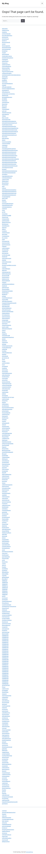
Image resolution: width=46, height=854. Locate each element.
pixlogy (4, 296)
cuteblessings (5, 438)
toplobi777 (5, 78)
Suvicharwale (5, 445)
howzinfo (4, 707)
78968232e (5, 582)
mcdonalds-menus (7, 56)
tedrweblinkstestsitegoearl (9, 133)
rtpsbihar (4, 32)
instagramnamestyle (7, 797)
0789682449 (5, 661)
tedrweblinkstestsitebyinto (9, 121)
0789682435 (5, 639)
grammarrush (5, 500)
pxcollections (5, 406)
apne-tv (4, 565)
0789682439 (5, 646)
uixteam (4, 282)
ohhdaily (4, 419)
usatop (4, 563)
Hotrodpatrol (5, 114)
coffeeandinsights (6, 73)
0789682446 (5, 656)
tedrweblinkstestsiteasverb (9, 152)
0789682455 (5, 671)
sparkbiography (6, 493)
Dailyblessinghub (6, 442)
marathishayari (6, 773)
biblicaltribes (5, 138)
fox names (5, 238)
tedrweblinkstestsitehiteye (9, 157)
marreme (4, 263)
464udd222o (5, 572)
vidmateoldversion (7, 352)
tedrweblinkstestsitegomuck (9, 123)
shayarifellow (5, 531)
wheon (4, 538)
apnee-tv (4, 40)
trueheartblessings (7, 755)
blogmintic (5, 562)
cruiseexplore (5, 236)
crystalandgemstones (7, 819)
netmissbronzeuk (6, 258)
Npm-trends (5, 118)
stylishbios (5, 508)
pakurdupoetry (6, 375)
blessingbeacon (6, 625)
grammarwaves (6, 244)
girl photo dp (5, 358)
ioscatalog (4, 214)
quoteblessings (6, 435)
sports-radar (5, 327)
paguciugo (5, 836)
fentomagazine (6, 46)
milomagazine (6, 496)
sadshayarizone (6, 505)
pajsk (3, 239)
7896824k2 (5, 592)
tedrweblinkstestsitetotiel (8, 172)
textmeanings (5, 632)
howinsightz (5, 731)
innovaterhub (5, 241)
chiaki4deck (5, 723)
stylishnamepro (6, 64)
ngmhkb (4, 575)
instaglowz (5, 760)
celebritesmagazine (7, 484)
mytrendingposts (6, 66)
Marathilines (5, 183)
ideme (3, 140)
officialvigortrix (6, 92)
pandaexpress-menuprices (9, 606)
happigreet (5, 59)
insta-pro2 (4, 553)
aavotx (4, 339)
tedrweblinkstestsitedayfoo (9, 191)
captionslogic (5, 399)
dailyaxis (4, 227)
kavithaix (4, 515)
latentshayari (5, 287)
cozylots (4, 267)
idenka (4, 332)
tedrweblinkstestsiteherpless (9, 155)
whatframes (5, 418)
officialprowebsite (6, 87)
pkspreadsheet (6, 280)
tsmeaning (5, 743)
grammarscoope (6, 623)
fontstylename (6, 548)
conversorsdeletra (7, 615)
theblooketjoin (6, 313)
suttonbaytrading (6, 838)
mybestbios (5, 697)
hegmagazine (5, 735)
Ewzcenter (4, 104)
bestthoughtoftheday (7, 311)
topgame (4, 334)
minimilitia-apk (6, 335)
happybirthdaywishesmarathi (10, 802)
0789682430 (5, 647)
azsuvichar (5, 380)
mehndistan (5, 725)
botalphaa (4, 51)
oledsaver (4, 610)
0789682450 (5, 663)
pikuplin (4, 742)
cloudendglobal (6, 196)
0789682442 (5, 651)
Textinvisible (5, 519)
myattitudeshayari (7, 601)
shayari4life (5, 299)
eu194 (3, 212)
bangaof (4, 169)
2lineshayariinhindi (7, 747)
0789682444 (5, 654)
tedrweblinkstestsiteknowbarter (10, 159)
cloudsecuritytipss (7, 620)
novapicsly (5, 627)
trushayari (4, 503)
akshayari (4, 704)
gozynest (4, 467)
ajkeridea (4, 534)
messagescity (5, 628)
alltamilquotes (6, 726)
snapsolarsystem (6, 387)
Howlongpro (5, 292)
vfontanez (4, 100)
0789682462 (5, 683)
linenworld (5, 416)
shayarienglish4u (6, 325)
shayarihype (5, 466)
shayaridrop (5, 692)
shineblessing (5, 226)
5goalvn (4, 814)
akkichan (4, 270)
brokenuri (4, 828)
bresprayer (5, 479)
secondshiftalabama (7, 83)
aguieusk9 (4, 76)
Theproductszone (6, 383)
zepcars (4, 424)
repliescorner (5, 30)
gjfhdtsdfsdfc (5, 577)
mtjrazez (4, 202)
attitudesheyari (6, 716)
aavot (3, 550)
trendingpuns (5, 784)
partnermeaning (6, 502)
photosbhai (5, 371)
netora (4, 330)
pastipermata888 (6, 215)
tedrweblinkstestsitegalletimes (10, 128)
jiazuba (4, 200)
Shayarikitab (5, 436)
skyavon (4, 771)
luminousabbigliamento (8, 88)
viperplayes (5, 498)
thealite (4, 790)
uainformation (6, 363)
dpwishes (4, 526)
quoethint (4, 570)
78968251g (5, 586)
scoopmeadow (6, 754)
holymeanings (6, 616)
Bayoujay (4, 106)
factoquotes (5, 514)
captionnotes (5, 179)
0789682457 (5, 675)
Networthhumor (6, 222)
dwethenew (5, 95)
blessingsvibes (6, 68)
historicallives (5, 430)
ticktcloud (4, 82)
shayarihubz (5, 762)
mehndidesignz (6, 268)
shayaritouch (5, 608)
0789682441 (5, 649)
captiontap (5, 783)
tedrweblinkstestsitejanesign (9, 130)
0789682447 (5, 658)
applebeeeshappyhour (8, 337)
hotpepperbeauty (6, 824)
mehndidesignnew (7, 433)
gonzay (4, 791)
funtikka (4, 351)
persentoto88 (5, 275)
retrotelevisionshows (7, 167)
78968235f (5, 584)
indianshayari (5, 476)
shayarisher (5, 524)
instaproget (5, 320)
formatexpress (6, 315)
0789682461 (5, 682)
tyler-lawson (5, 821)
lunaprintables (6, 618)
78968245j (4, 591)
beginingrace (5, 490)
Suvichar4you (5, 714)
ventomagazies (6, 428)
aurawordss (5, 759)
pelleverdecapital (6, 817)
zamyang (4, 822)
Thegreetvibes (6, 457)
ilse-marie (4, 136)
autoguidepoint (6, 781)
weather (4, 354)
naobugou (5, 145)
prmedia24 (5, 366)
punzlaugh (5, 779)
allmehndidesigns (6, 308)
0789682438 (5, 644)
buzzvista (4, 481)
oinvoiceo (4, 833)
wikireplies (5, 28)
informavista (5, 469)
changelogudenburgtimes (9, 148)
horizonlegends (6, 412)
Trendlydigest (5, 109)
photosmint (5, 37)
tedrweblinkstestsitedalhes (9, 190)
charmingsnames (6, 695)
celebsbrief (5, 251)
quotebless (5, 568)
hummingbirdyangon (7, 203)
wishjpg (4, 344)
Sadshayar (5, 440)
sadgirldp (4, 349)
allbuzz (4, 229)
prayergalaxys (5, 776)
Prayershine (5, 184)
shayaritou (5, 400)
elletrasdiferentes (6, 474)
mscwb (4, 52)
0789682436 (5, 640)
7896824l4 (4, 594)
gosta (3, 359)
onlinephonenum (6, 834)
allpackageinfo (6, 318)
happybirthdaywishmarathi (9, 303)
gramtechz (5, 803)
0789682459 (5, 678)
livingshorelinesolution (8, 829)
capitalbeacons (6, 712)
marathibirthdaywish (7, 452)
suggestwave (5, 752)
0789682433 (5, 635)
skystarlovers (5, 757)
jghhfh (3, 596)
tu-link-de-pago (6, 255)
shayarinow (5, 217)
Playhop (4, 793)
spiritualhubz (5, 54)
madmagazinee (6, 706)
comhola (4, 810)
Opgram (4, 447)
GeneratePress (29, 852)
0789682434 (5, 637)
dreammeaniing (6, 788)
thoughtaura (5, 603)
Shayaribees (5, 448)
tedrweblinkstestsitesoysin (9, 195)
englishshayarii (6, 611)
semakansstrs (5, 786)
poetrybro (4, 491)
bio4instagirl (5, 543)
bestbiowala (5, 507)
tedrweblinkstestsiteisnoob (9, 193)
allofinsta (4, 340)
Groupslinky (5, 798)
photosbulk (5, 356)
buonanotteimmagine (8, 407)
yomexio (4, 522)
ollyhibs (4, 260)
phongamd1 (5, 253)
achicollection (5, 701)
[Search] (23, 20)
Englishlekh (5, 455)
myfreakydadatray (7, 178)
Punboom (4, 630)
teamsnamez (5, 486)
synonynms (5, 745)
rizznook (4, 728)
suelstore (4, 208)
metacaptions (5, 767)
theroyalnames (6, 464)
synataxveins (5, 462)
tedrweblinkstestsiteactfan (9, 126)
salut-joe (4, 816)
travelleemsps (5, 736)
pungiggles (5, 690)
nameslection (5, 102)
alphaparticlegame (7, 328)
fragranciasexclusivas (7, 71)
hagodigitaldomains (7, 176)
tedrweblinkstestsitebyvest (9, 154)
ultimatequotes (6, 388)
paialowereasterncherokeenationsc (11, 75)
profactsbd (5, 390)
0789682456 (5, 673)
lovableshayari (6, 613)
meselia (4, 85)
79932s (4, 116)
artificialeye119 (6, 70)
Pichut (3, 687)
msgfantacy (5, 520)
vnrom (3, 44)
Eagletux (4, 107)
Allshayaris (5, 459)
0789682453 (5, 668)
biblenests (4, 750)
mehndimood (5, 795)
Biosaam (4, 454)
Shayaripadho (5, 289)
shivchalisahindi (6, 49)
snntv (3, 560)
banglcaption (5, 527)
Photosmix (5, 431)
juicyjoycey (5, 709)
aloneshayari (5, 39)
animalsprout (5, 460)
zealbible (4, 495)
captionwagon (6, 248)
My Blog (5, 3)
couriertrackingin (6, 604)
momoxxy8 (5, 840)
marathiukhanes (6, 510)
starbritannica (5, 414)
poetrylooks (5, 711)
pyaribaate (5, 599)
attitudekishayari (6, 738)
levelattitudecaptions (7, 57)
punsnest (4, 778)
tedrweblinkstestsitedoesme (9, 171)
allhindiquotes (6, 306)
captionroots (5, 688)
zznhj (3, 210)
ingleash (4, 246)
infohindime (5, 404)
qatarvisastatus (6, 316)
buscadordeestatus (7, 35)
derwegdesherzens (7, 97)
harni (3, 364)
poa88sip (4, 80)
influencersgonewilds (7, 443)
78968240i (4, 589)
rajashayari (5, 342)
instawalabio (5, 539)
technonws (5, 370)
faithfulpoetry (5, 541)
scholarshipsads (6, 33)
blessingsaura (5, 769)
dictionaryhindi (6, 42)
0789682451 (5, 664)
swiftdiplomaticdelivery (8, 284)
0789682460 (5, 680)
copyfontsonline (6, 774)
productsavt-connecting (8, 94)
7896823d (4, 580)
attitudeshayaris (6, 310)
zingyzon (4, 694)
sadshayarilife (5, 800)
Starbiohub (5, 622)
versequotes (5, 250)
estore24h (4, 147)
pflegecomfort (6, 841)
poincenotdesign (6, 826)
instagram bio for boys (8, 397)
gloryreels (4, 234)
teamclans (4, 323)
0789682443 (5, 652)
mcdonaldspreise (6, 347)
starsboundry (5, 426)
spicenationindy (6, 119)
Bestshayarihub (6, 450)
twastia (4, 402)
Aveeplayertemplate (7, 291)
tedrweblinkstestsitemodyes (9, 162)
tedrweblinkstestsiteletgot (9, 160)
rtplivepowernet (6, 272)
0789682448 (5, 659)
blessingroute (5, 478)
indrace (4, 188)
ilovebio (4, 567)
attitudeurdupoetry (7, 301)
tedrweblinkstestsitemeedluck (10, 131)
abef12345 (5, 198)
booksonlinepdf (6, 322)
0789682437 (5, 642)
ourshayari (5, 598)
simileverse (5, 718)
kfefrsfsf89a (5, 574)
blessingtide (5, 634)
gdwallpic (4, 749)
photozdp (4, 536)
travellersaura (5, 721)
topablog (4, 368)
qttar (3, 186)
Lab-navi (4, 111)
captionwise (5, 392)
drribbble (4, 99)
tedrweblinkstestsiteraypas (9, 164)
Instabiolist (5, 471)
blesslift (4, 472)
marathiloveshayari (7, 298)
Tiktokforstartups (6, 112)
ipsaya (3, 483)
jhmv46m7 (5, 579)
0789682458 (5, 676)
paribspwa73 (5, 90)
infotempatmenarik (7, 346)
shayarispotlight (6, 730)
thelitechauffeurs (6, 532)
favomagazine (5, 733)
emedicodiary (5, 376)
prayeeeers (5, 766)
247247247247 (6, 685)
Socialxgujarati (6, 517)
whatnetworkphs (6, 47)
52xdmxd (4, 286)
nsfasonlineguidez (7, 385)
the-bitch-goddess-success (9, 265)
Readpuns (4, 294)
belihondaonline (6, 274)
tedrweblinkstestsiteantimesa (10, 150)
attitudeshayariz (6, 529)
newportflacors (6, 831)
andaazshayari (6, 232)
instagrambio (5, 219)
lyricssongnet (5, 702)
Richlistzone (5, 224)
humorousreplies (6, 142)
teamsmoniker (6, 243)
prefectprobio (5, 220)
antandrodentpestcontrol (8, 812)
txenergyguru (5, 277)
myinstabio (5, 378)
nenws (3, 361)
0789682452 (5, 666)
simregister (5, 395)
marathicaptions (6, 546)
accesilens (4, 174)
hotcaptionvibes (6, 488)
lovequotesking (6, 382)
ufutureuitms (5, 719)
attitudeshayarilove (7, 409)
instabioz (4, 231)
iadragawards (5, 423)
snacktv (4, 421)
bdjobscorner (5, 279)
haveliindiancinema (7, 124)
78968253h (5, 587)
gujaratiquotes (6, 544)
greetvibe (4, 512)
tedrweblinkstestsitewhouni (9, 135)
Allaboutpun (5, 181)
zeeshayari (5, 699)
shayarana (5, 63)
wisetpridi (4, 256)
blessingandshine (6, 764)
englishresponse (6, 740)
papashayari (5, 61)
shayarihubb (5, 558)
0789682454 (5, 670)
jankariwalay (5, 411)
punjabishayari (6, 304)
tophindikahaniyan (7, 373)
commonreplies (6, 143)
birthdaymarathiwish (7, 551)
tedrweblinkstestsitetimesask (9, 166)
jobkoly (4, 394)
